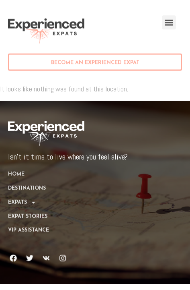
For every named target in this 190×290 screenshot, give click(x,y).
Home (16, 167)
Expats (22, 195)
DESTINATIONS (27, 181)
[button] (169, 21)
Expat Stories (27, 209)
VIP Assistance (28, 223)
